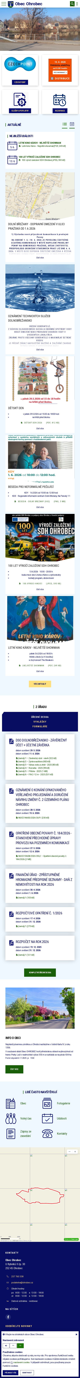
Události (62, 1118)
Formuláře (40, 726)
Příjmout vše (10, 1373)
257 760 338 (17, 1276)
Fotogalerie (63, 1103)
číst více (40, 257)
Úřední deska (40, 717)
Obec (23, 1103)
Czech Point (20, 82)
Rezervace (60, 111)
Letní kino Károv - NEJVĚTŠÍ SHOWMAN (40, 142)
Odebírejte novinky (18, 1326)
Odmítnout (27, 1373)
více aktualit (40, 684)
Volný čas (25, 1118)
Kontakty (62, 1133)
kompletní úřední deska (40, 972)
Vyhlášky (39, 722)
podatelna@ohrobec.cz (22, 1282)
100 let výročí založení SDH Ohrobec (39, 156)
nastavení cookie (20, 1362)
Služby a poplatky (20, 111)
